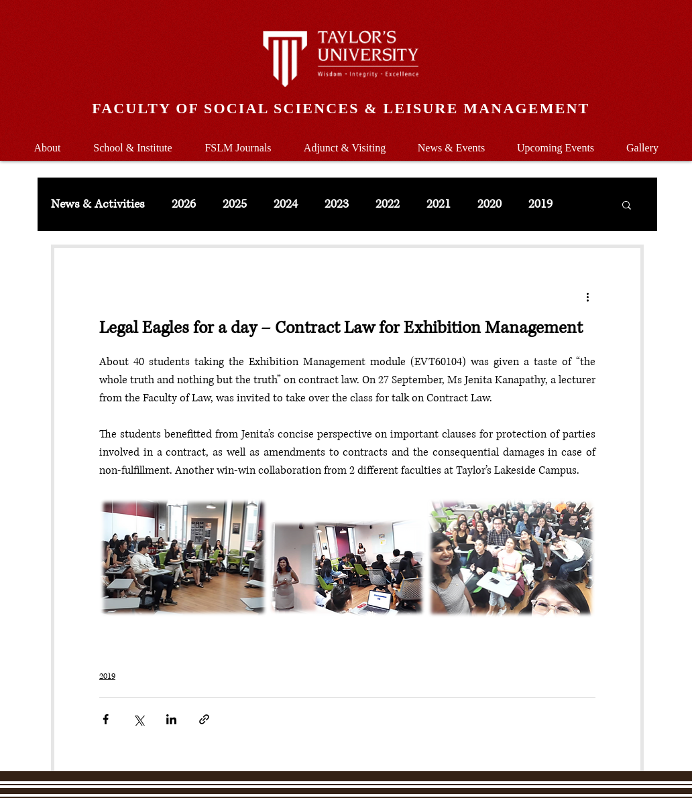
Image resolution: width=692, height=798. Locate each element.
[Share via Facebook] (105, 719)
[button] (132, 141)
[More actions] (587, 296)
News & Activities (98, 204)
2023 (337, 204)
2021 (438, 204)
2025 (235, 204)
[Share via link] (204, 719)
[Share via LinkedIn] (171, 719)
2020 (489, 204)
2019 (540, 204)
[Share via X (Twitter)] (138, 719)
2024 (286, 204)
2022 (388, 204)
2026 (184, 204)
